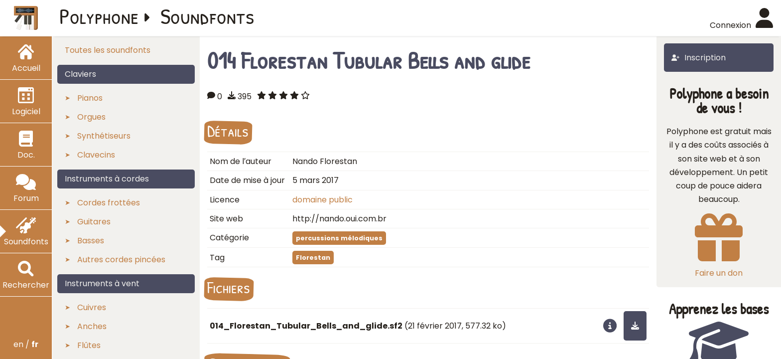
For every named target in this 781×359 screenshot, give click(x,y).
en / (25, 344)
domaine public (322, 199)
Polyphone (99, 16)
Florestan (313, 257)
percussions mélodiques (339, 238)
